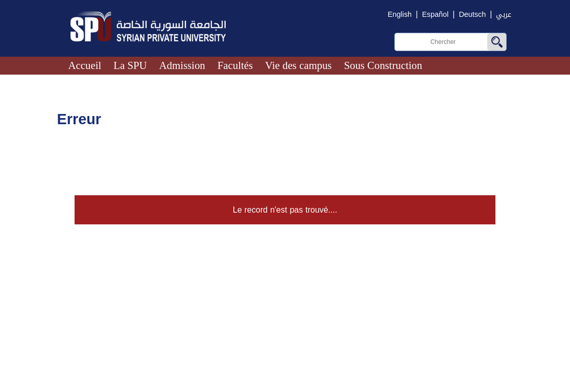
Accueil (85, 65)
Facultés (235, 65)
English (400, 14)
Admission (182, 65)
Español (435, 14)
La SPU (130, 65)
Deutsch (472, 14)
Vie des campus (298, 65)
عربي (503, 14)
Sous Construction (383, 65)
